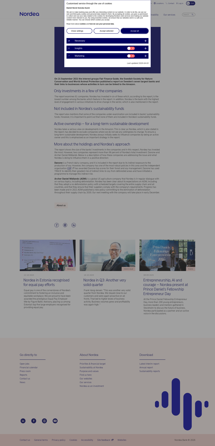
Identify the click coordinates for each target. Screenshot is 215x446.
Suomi (87, 8)
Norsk (74, 8)
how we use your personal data (101, 24)
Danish (69, 8)
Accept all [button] (135, 31)
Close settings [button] (77, 31)
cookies (83, 24)
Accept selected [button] (106, 31)
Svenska (81, 8)
